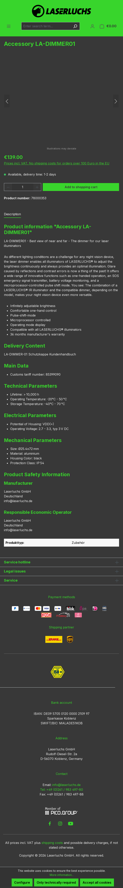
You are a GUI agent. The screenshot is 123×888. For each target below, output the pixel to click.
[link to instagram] (60, 823)
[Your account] (92, 26)
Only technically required (56, 882)
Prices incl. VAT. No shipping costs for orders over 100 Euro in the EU (56, 163)
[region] (61, 101)
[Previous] (7, 100)
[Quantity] (22, 187)
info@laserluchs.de (66, 785)
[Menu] (8, 26)
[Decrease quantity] (8, 187)
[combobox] (46, 26)
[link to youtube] (70, 823)
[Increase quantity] (37, 187)
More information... (62, 875)
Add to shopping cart (81, 187)
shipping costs (52, 843)
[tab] (12, 214)
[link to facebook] (49, 823)
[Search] (75, 26)
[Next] (116, 100)
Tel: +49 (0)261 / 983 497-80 (61, 790)
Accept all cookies (97, 882)
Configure (22, 882)
